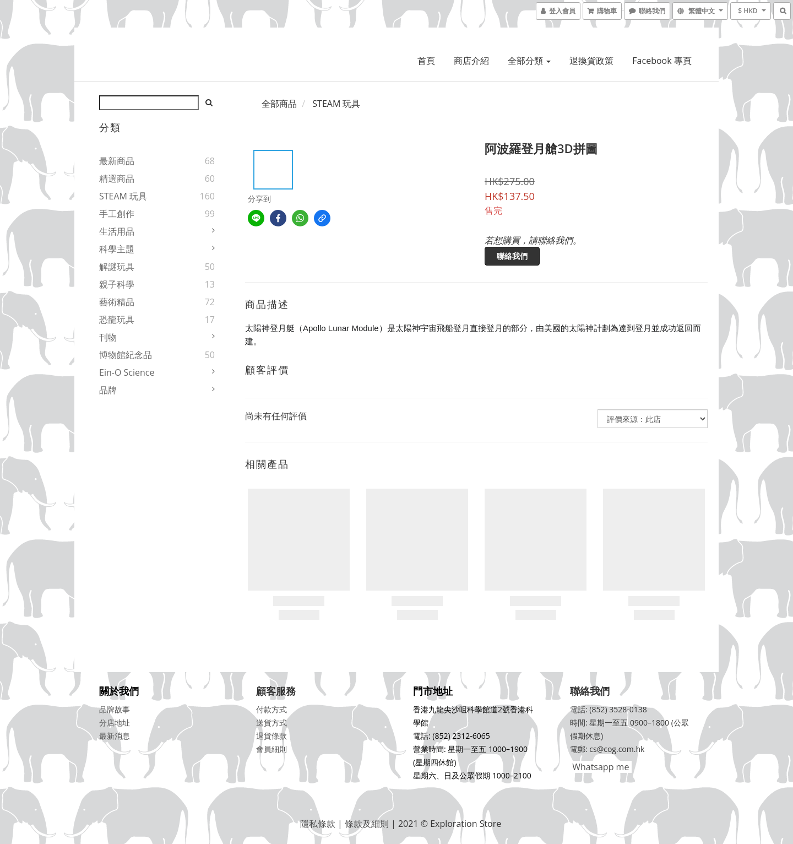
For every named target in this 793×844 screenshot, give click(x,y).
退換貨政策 (591, 61)
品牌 (108, 390)
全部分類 (529, 61)
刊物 (108, 337)
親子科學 (116, 284)
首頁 (426, 61)
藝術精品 (116, 302)
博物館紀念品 (125, 355)
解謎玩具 (116, 267)
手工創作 (116, 214)
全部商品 (279, 104)
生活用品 (116, 231)
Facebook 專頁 (661, 61)
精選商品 (116, 178)
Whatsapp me (599, 767)
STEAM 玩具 (123, 196)
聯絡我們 (512, 256)
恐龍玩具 (116, 319)
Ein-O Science (126, 372)
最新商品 (116, 161)
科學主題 (116, 249)
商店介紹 (471, 61)
